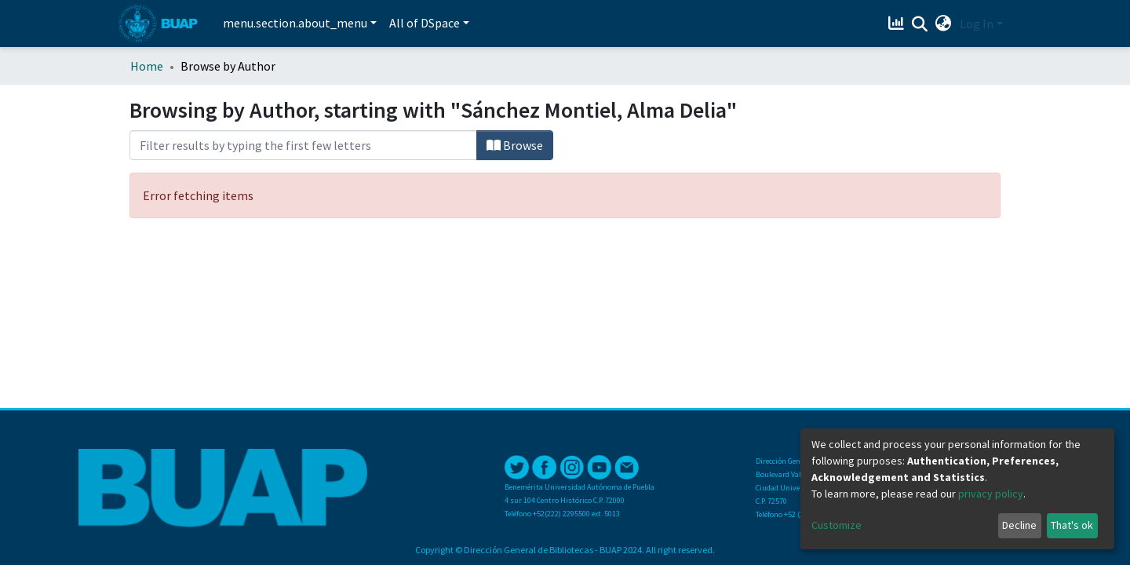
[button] (944, 23)
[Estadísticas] (898, 23)
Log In (976, 23)
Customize (836, 525)
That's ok (1072, 525)
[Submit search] (920, 24)
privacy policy (990, 494)
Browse (515, 145)
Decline (1019, 525)
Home (146, 66)
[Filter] (303, 145)
